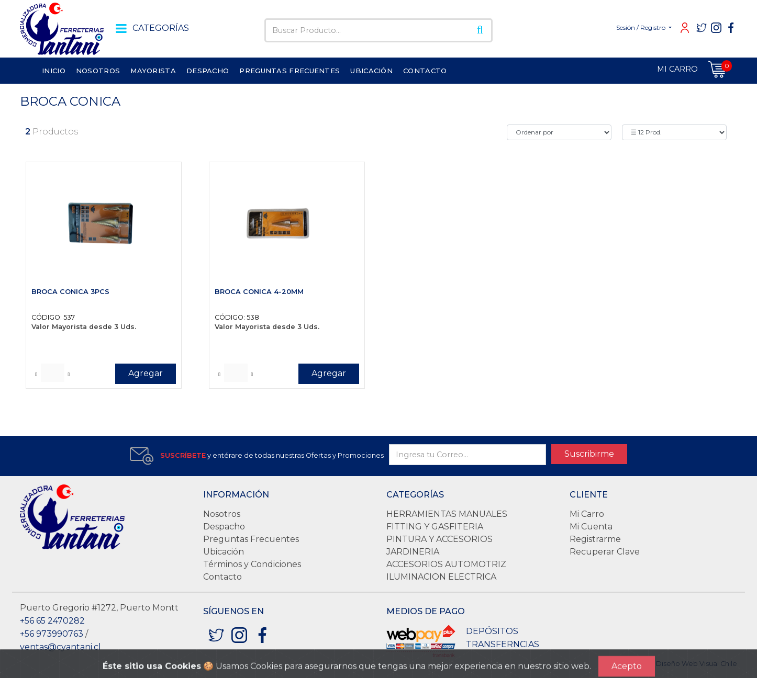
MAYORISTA (153, 70)
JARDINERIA (412, 552)
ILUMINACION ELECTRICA (441, 577)
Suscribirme (589, 454)
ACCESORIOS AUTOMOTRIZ (446, 564)
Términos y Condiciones (252, 564)
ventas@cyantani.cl (60, 647)
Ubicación (223, 552)
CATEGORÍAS (150, 28)
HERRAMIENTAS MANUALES (446, 514)
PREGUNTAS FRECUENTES (289, 70)
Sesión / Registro (641, 27)
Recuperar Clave (605, 552)
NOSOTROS (98, 70)
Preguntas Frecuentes (251, 539)
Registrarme (595, 539)
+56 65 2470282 (52, 621)
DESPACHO (207, 70)
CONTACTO (425, 70)
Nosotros (221, 514)
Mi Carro (587, 514)
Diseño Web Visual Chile (696, 664)
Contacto (222, 577)
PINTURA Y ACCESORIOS (439, 539)
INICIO (53, 70)
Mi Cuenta (591, 527)
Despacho (224, 527)
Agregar (145, 373)
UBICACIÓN (371, 70)
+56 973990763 (51, 634)
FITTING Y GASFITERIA (434, 527)
